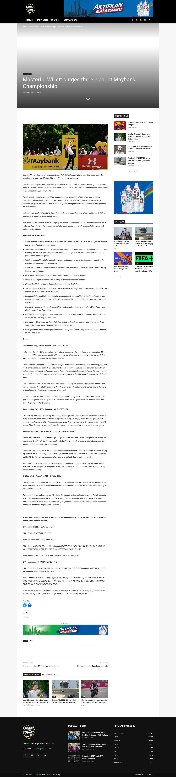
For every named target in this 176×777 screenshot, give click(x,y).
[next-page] (28, 709)
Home (25, 27)
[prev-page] (24, 709)
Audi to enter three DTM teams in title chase (40, 666)
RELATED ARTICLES (31, 675)
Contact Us (149, 775)
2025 (24, 697)
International (33, 27)
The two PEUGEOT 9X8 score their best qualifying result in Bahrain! (139, 160)
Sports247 (37, 775)
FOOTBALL (28, 20)
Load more (133, 171)
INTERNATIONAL (70, 20)
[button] (150, 20)
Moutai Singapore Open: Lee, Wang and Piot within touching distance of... (139, 136)
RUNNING (55, 20)
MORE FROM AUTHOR (50, 675)
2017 (31, 641)
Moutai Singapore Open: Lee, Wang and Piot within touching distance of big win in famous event (35, 702)
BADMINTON (42, 20)
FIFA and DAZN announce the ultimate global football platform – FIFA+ (144, 269)
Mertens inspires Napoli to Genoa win (92, 666)
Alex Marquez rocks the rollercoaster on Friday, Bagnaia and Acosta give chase (94, 702)
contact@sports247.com (41, 748)
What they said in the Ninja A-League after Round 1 (121, 269)
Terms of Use (138, 775)
